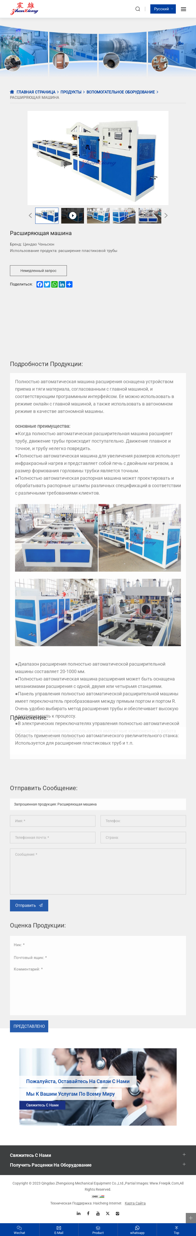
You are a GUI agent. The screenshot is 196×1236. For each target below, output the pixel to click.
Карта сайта (135, 1203)
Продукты (70, 92)
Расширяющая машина (34, 97)
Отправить (25, 997)
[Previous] (30, 215)
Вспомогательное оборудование (121, 92)
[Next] (166, 215)
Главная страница (36, 92)
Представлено (29, 1106)
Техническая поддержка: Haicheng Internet (85, 1203)
